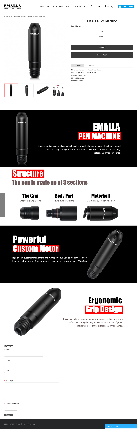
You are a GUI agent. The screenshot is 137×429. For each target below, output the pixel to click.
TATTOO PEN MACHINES (37, 16)
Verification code (11, 403)
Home (42, 6)
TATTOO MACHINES (18, 16)
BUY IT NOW (102, 55)
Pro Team (64, 6)
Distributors (78, 6)
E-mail (7, 360)
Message (8, 380)
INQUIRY (102, 48)
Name (7, 349)
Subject (8, 370)
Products (52, 6)
